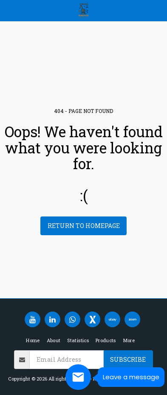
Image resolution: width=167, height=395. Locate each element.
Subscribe (128, 359)
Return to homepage (84, 226)
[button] (9, 10)
